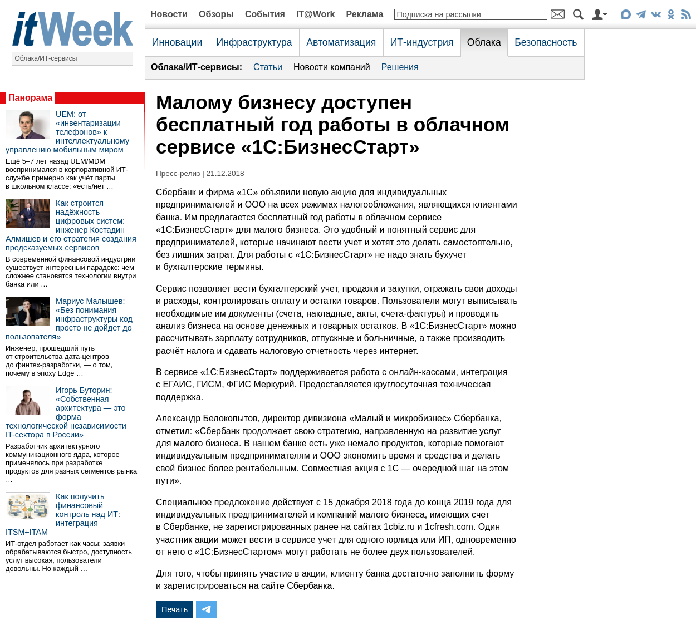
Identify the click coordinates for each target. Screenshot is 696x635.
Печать (174, 609)
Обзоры (216, 14)
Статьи (267, 67)
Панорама (30, 97)
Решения (400, 67)
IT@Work (315, 14)
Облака (484, 42)
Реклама (364, 14)
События (265, 14)
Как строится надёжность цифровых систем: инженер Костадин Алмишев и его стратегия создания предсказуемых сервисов (71, 225)
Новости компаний (331, 67)
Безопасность (545, 42)
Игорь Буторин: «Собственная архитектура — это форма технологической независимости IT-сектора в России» (66, 412)
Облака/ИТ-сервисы (46, 58)
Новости (169, 14)
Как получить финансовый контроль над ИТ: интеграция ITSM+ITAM (63, 514)
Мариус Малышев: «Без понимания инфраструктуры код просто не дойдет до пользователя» (69, 319)
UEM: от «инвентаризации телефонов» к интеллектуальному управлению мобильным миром (67, 132)
